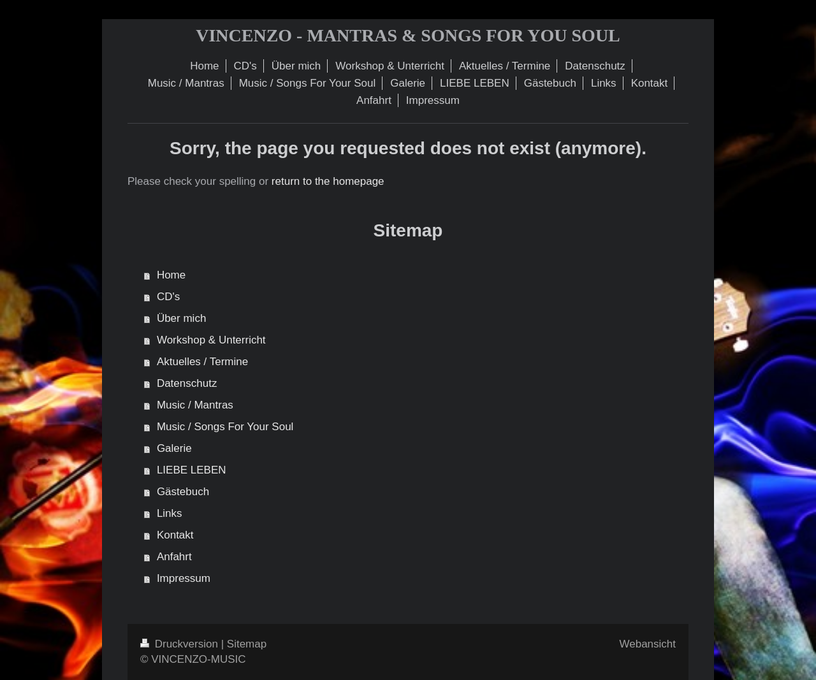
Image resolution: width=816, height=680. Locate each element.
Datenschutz (187, 383)
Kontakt (175, 535)
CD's (168, 297)
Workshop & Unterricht (211, 340)
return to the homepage (328, 181)
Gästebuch (183, 492)
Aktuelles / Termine (202, 362)
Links (169, 513)
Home (171, 275)
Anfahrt (174, 557)
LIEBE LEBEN (191, 470)
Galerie (174, 448)
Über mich (181, 318)
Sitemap (246, 644)
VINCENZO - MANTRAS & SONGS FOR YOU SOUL (408, 35)
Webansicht (647, 644)
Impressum (183, 578)
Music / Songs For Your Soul (225, 427)
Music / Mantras (195, 405)
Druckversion (180, 644)
